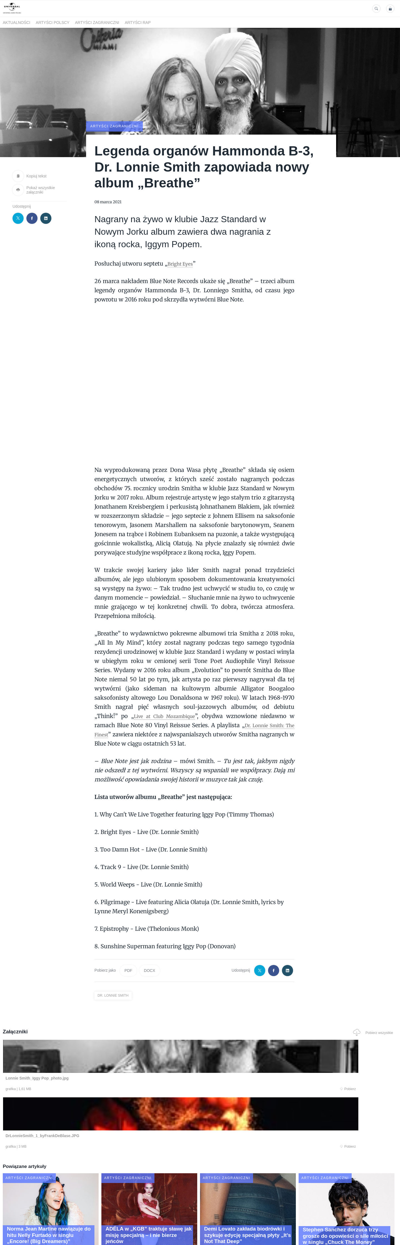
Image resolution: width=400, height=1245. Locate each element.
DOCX (149, 970)
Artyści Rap (138, 22)
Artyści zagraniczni (97, 22)
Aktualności (16, 22)
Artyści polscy (52, 22)
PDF (128, 970)
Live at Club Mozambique (166, 715)
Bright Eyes (183, 262)
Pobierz (87, 1089)
